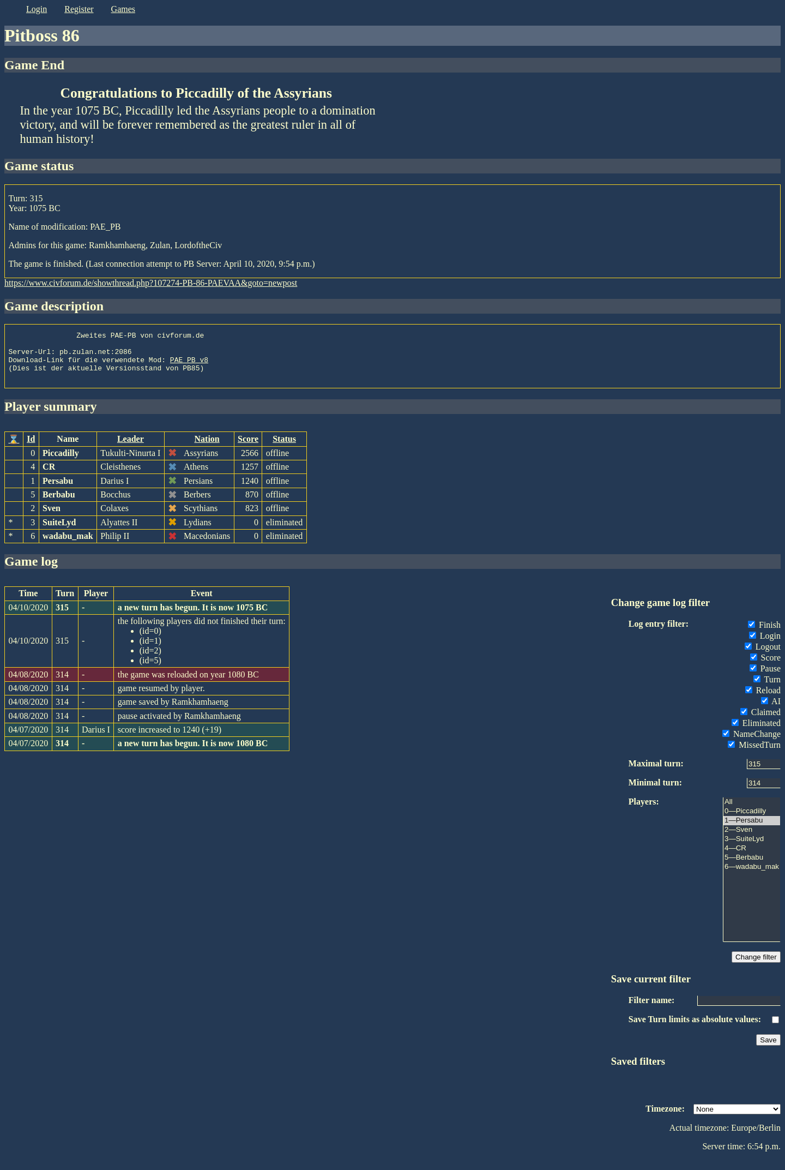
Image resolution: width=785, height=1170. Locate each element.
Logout (763, 656)
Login (765, 645)
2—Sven (751, 839)
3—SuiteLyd (751, 849)
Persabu (58, 490)
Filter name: (652, 1010)
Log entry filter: (659, 633)
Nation (207, 448)
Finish (764, 634)
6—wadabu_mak (751, 876)
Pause (765, 678)
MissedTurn (754, 754)
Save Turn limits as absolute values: (695, 1029)
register (78, 9)
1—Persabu (751, 830)
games (123, 9)
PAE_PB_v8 (189, 366)
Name (67, 448)
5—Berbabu (751, 867)
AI (771, 711)
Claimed (760, 722)
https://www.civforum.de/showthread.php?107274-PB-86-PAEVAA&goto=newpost (150, 282)
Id (31, 448)
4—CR (751, 858)
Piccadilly (61, 462)
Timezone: (665, 1118)
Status (284, 448)
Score (248, 448)
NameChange (751, 743)
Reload (763, 700)
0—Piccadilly (751, 821)
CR (49, 476)
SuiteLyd (59, 532)
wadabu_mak (68, 545)
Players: (644, 811)
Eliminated (756, 732)
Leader (130, 448)
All (751, 812)
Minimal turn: (655, 792)
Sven (52, 518)
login (36, 9)
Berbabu (59, 504)
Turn (767, 689)
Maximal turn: (656, 773)
